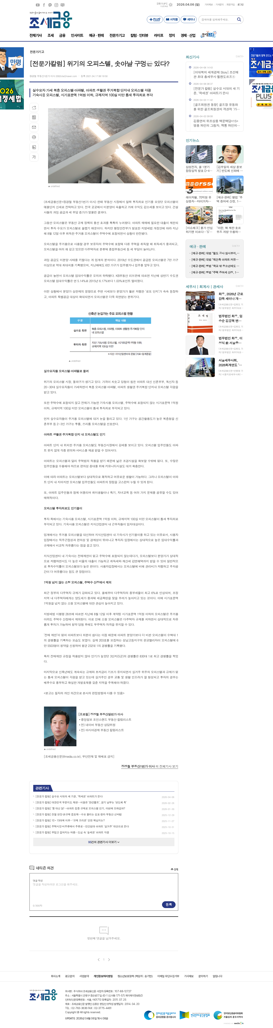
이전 (99, 960)
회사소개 (55, 976)
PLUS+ (155, 19)
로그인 (241, 4)
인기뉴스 (192, 140)
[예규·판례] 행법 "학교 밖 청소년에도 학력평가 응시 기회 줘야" (215, 266)
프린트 (33, 137)
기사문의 (219, 4)
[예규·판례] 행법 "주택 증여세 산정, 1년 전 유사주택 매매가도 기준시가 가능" (215, 272)
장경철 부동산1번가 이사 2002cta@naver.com (53, 76)
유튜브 (38, 5)
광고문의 (70, 976)
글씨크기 (33, 157)
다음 (109, 960)
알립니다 (217, 976)
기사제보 (209, 4)
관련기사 (42, 787)
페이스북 (44, 5)
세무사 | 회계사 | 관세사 (204, 286)
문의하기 (203, 976)
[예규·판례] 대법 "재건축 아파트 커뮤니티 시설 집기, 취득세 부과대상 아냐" (215, 259)
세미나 (189, 19)
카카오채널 (50, 5)
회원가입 (231, 4)
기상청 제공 (164, 6)
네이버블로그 (62, 5)
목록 (33, 117)
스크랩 (33, 147)
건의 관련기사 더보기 (104, 842)
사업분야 (84, 976)
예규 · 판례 (197, 246)
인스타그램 (56, 5)
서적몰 (172, 19)
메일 (33, 127)
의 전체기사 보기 (149, 766)
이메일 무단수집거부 (168, 976)
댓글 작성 (38, 880)
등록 (169, 904)
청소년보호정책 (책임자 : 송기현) (135, 976)
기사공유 (33, 107)
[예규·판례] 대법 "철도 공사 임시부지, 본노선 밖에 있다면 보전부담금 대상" (215, 253)
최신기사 (192, 56)
